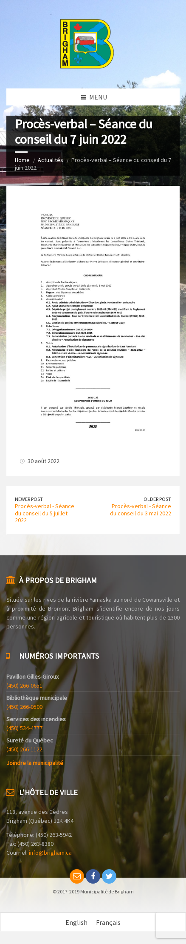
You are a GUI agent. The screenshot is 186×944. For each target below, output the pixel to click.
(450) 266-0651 (24, 685)
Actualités (50, 160)
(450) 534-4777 (24, 728)
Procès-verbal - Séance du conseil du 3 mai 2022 (140, 509)
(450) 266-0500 (24, 707)
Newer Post (29, 499)
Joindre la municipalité (34, 763)
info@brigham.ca (50, 852)
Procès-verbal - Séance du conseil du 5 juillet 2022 (44, 513)
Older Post (157, 499)
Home (22, 160)
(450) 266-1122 (24, 749)
